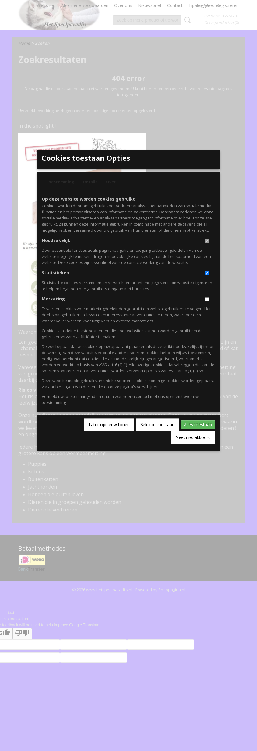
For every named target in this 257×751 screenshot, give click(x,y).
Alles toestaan (198, 434)
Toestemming (60, 191)
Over (111, 191)
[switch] (207, 251)
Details (90, 191)
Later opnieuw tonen (109, 434)
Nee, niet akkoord (193, 447)
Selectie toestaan (157, 434)
